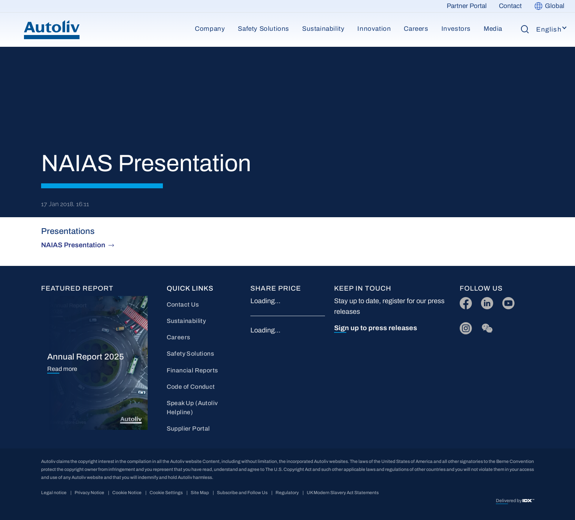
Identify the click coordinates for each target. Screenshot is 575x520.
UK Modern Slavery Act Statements (343, 492)
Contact (510, 6)
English (549, 29)
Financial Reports (192, 370)
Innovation (374, 28)
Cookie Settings (166, 492)
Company (210, 28)
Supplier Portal (188, 428)
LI (483, 301)
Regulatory (287, 492)
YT (506, 301)
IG (463, 326)
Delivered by (509, 500)
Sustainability (323, 28)
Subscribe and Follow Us (242, 492)
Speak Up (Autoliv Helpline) (192, 407)
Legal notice (54, 492)
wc (485, 326)
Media (493, 28)
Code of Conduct (191, 386)
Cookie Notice (127, 492)
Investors (456, 28)
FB (464, 301)
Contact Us (183, 304)
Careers (416, 28)
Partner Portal (467, 6)
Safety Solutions (263, 28)
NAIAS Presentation (73, 245)
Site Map (200, 492)
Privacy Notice (89, 492)
